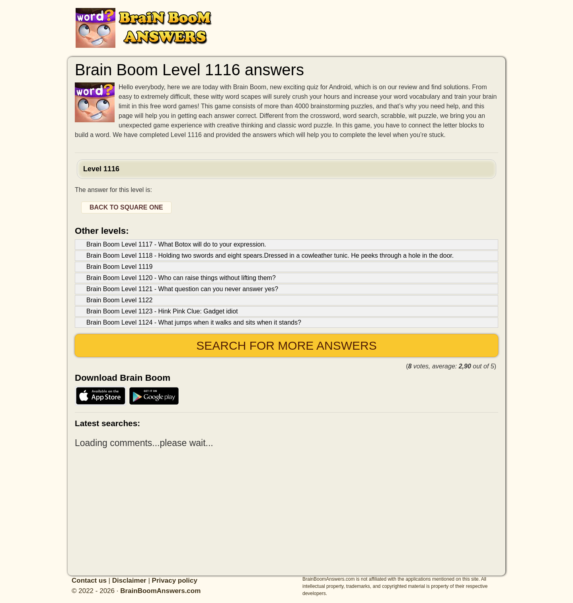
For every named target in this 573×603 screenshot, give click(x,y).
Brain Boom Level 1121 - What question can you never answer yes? (182, 289)
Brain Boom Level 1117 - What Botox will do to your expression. (176, 244)
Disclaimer (129, 580)
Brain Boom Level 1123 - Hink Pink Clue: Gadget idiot (162, 311)
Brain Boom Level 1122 (119, 300)
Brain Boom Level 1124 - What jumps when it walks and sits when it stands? (193, 322)
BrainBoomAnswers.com (160, 591)
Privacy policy (174, 580)
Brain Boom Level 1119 (119, 266)
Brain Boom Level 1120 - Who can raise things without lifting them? (181, 277)
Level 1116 (101, 169)
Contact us (89, 580)
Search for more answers (286, 345)
